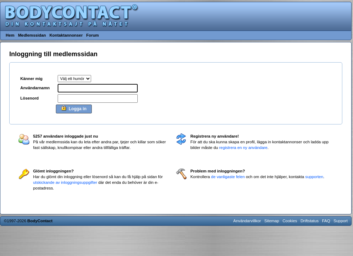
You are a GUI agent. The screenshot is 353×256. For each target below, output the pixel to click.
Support (340, 221)
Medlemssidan (32, 35)
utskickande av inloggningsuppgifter (65, 182)
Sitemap (271, 221)
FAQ (326, 221)
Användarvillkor (247, 221)
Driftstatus (309, 221)
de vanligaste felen (228, 177)
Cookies (290, 221)
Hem (10, 35)
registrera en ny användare (243, 147)
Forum (92, 35)
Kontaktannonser (66, 35)
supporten (314, 177)
